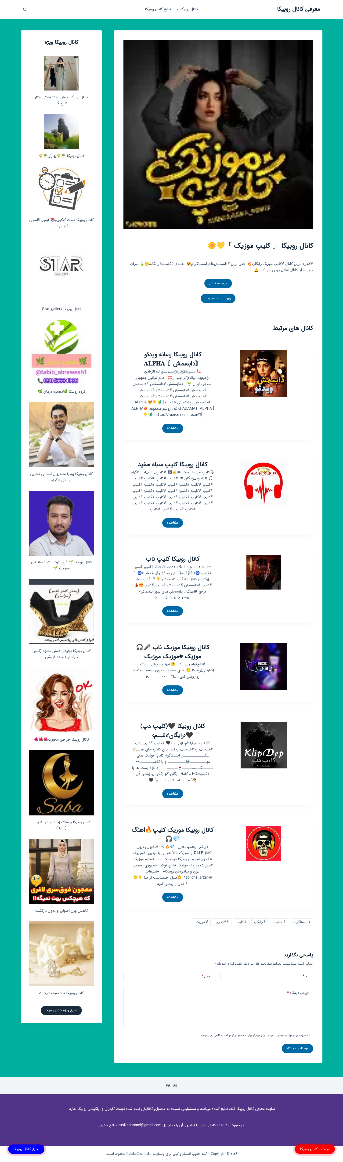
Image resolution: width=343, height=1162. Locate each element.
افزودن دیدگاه (298, 993)
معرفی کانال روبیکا (298, 9)
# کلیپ (241, 922)
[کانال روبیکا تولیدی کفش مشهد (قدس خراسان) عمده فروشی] (61, 611)
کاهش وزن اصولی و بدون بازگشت (61, 911)
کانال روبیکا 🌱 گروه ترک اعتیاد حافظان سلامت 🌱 (61, 565)
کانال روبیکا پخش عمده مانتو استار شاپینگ (61, 100)
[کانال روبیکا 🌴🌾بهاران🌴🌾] (61, 131)
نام (306, 976)
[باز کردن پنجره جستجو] (25, 9)
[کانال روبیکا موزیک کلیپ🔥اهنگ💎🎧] (263, 843)
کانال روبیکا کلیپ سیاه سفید (172, 465)
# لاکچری (222, 922)
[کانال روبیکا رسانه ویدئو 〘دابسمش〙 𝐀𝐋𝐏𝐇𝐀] (263, 373)
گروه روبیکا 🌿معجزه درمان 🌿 (61, 392)
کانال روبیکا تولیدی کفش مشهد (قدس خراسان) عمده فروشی (61, 654)
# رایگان (260, 922)
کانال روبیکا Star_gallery (61, 309)
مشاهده (170, 429)
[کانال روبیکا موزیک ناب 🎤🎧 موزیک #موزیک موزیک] (263, 666)
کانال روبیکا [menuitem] (187, 9)
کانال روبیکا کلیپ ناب (172, 559)
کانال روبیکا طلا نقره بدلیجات (61, 993)
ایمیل (206, 976)
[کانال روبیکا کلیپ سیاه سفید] (263, 483)
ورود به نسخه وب (218, 298)
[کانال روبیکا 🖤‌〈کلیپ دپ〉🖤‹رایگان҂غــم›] (264, 745)
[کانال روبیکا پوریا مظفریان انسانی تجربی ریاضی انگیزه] (61, 434)
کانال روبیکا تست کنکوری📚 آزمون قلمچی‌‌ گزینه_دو (61, 223)
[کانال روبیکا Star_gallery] (61, 269)
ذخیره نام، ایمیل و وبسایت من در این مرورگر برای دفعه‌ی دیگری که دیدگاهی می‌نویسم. (254, 1035)
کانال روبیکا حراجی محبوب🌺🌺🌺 (61, 739)
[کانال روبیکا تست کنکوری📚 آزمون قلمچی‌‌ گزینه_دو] (61, 190)
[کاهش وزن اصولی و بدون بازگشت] (61, 871)
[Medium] (175, 1085)
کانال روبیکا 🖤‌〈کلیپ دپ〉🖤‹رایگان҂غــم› (172, 731)
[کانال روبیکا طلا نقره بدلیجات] (61, 953)
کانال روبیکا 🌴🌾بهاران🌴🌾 (61, 156)
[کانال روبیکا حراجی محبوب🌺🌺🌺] (61, 700)
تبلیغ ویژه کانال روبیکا (61, 1010)
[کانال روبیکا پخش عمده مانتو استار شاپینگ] (61, 73)
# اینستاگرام (301, 922)
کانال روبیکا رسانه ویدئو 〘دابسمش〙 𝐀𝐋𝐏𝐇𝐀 (172, 359)
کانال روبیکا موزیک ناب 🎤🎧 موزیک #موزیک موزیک (172, 652)
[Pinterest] (168, 1085)
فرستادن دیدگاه (297, 1048)
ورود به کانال (218, 283)
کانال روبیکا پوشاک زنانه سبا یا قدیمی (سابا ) (61, 825)
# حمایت (279, 922)
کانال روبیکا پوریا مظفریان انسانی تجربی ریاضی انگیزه (61, 477)
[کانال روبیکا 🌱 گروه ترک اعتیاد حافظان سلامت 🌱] (61, 523)
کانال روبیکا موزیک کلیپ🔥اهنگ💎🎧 (172, 834)
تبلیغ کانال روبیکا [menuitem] (158, 9)
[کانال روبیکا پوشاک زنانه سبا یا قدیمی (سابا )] (61, 782)
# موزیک (202, 922)
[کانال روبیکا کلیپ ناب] (263, 572)
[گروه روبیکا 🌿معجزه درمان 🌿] (61, 352)
